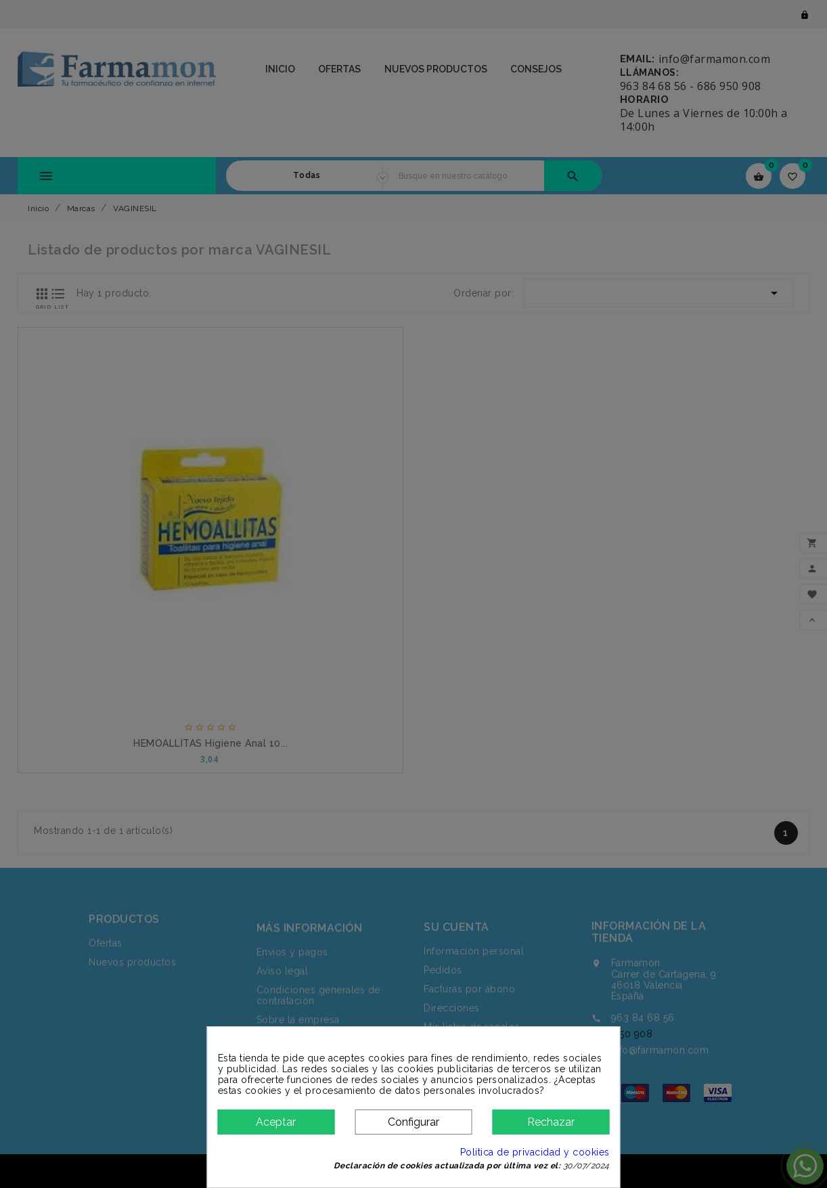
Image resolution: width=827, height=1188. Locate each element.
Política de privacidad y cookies (535, 1152)
